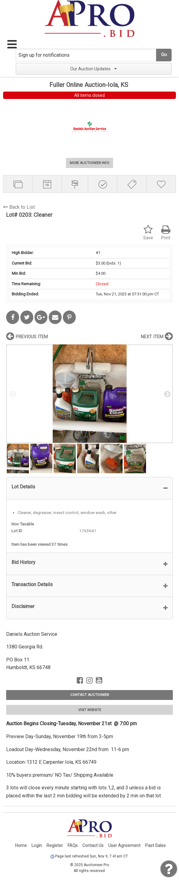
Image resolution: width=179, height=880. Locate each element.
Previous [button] (12, 394)
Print (165, 233)
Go (164, 54)
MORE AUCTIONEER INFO (89, 163)
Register (55, 845)
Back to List (19, 207)
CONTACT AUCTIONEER (89, 695)
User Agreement (124, 845)
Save (148, 233)
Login (36, 845)
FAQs (72, 845)
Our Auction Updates (93, 68)
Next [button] (167, 394)
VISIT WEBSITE (89, 710)
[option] (89, 393)
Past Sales (155, 845)
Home (21, 845)
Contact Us (93, 845)
